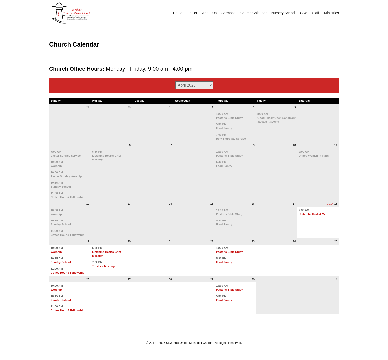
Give (303, 13)
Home (177, 13)
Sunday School (61, 186)
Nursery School (283, 13)
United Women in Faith (314, 155)
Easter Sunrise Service (66, 155)
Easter (192, 13)
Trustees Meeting (103, 266)
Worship (56, 165)
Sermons (228, 13)
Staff (315, 13)
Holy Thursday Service (231, 138)
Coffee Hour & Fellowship (67, 197)
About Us (209, 13)
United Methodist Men (313, 214)
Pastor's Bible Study (229, 117)
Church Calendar (253, 13)
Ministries (331, 13)
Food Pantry (224, 128)
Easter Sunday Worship (66, 176)
